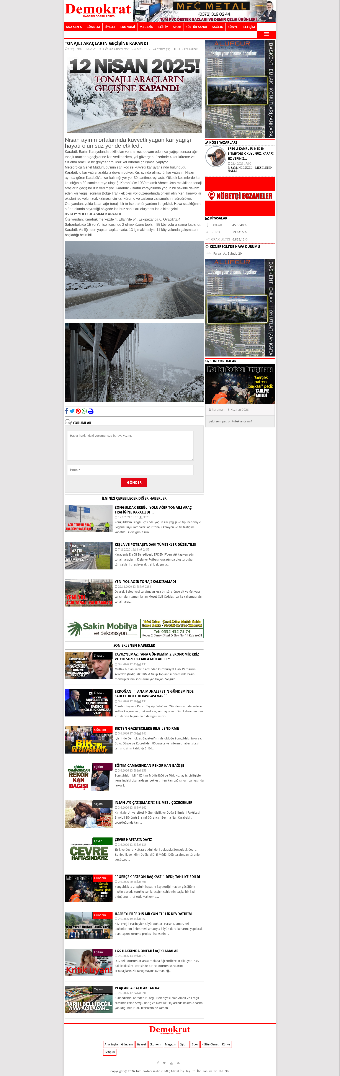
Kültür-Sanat (210, 1044)
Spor (195, 1044)
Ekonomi (156, 1044)
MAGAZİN (147, 27)
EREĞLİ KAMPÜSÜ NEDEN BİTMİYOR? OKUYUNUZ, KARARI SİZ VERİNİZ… (250, 153)
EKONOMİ (127, 27)
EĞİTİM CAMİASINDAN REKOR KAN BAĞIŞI (149, 766)
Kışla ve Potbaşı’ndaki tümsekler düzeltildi (155, 545)
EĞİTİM (163, 27)
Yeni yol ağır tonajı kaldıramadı (145, 582)
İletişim (110, 1052)
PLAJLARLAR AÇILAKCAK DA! (137, 988)
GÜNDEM (93, 27)
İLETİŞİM (248, 27)
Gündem (127, 1044)
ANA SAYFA (74, 27)
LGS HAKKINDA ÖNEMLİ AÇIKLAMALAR (146, 951)
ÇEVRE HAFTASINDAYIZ (133, 840)
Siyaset (141, 1044)
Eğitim (184, 1044)
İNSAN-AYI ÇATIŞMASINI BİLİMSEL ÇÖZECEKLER (153, 803)
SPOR (177, 27)
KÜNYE (233, 27)
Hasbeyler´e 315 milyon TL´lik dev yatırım (153, 914)
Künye (226, 1044)
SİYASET (110, 27)
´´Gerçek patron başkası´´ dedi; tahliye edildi (157, 877)
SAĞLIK (217, 27)
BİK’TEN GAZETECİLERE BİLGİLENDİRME (147, 728)
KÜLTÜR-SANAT (197, 27)
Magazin (170, 1044)
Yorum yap (163, 48)
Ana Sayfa (111, 1044)
